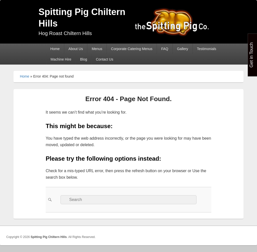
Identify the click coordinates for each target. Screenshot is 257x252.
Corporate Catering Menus (131, 49)
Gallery (182, 49)
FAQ (164, 49)
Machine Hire (61, 59)
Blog (83, 59)
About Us (76, 49)
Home (55, 49)
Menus (97, 49)
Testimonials (206, 49)
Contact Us (104, 59)
